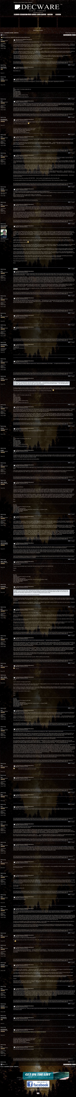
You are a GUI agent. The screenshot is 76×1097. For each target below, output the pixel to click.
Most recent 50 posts (38, 30)
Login (26, 2)
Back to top (3, 65)
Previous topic (68, 32)
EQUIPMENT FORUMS (8, 32)
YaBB (31, 1090)
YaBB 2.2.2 (42, 1088)
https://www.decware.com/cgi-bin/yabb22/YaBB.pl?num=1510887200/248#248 (29, 1031)
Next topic (73, 32)
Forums (2, 32)
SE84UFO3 (16, 32)
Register (30, 2)
